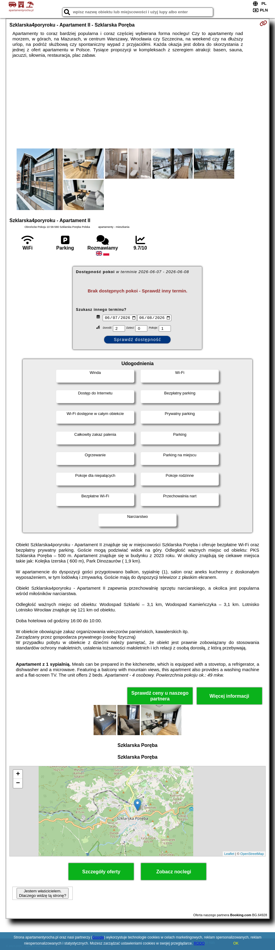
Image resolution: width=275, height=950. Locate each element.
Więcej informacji (229, 696)
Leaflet (229, 854)
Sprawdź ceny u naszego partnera (159, 695)
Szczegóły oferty (101, 871)
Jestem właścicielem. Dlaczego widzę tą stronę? (42, 893)
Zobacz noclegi (173, 871)
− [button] (18, 783)
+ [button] (18, 774)
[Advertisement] (137, 103)
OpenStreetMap (252, 854)
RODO (199, 943)
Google (98, 937)
